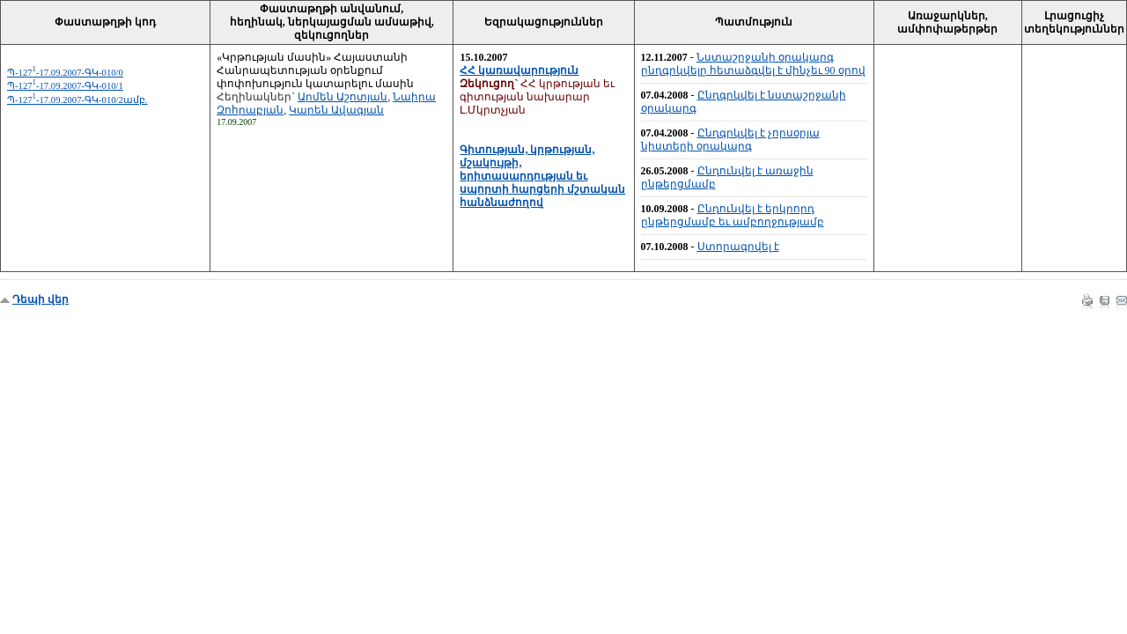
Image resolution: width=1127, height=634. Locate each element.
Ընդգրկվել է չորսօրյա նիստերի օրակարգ (730, 139)
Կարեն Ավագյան (336, 110)
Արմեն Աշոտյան (342, 97)
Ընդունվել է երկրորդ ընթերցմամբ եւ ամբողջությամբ (732, 215)
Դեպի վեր (40, 299)
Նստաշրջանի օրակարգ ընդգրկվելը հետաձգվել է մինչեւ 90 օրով (753, 64)
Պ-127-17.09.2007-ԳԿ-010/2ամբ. (77, 100)
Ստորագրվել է (738, 246)
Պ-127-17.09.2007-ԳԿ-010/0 (65, 72)
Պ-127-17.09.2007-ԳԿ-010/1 (65, 86)
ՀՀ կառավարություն (519, 70)
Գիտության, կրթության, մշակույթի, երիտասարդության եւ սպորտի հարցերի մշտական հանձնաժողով (542, 176)
